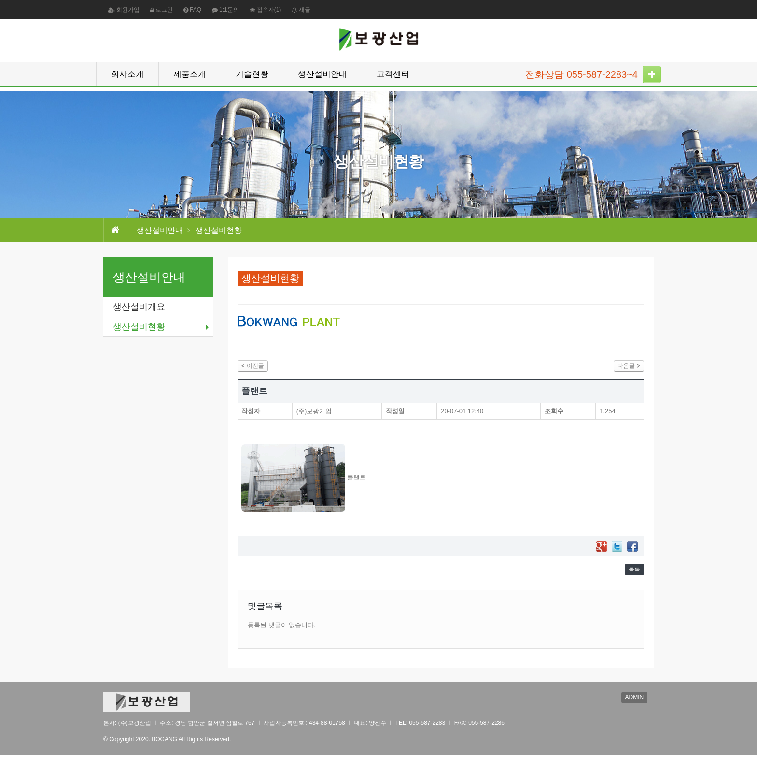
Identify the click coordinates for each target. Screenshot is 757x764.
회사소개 (127, 77)
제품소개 (189, 77)
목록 (631, 575)
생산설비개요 (139, 307)
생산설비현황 (139, 327)
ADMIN (638, 708)
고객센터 (393, 77)
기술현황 (252, 77)
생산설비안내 (322, 77)
